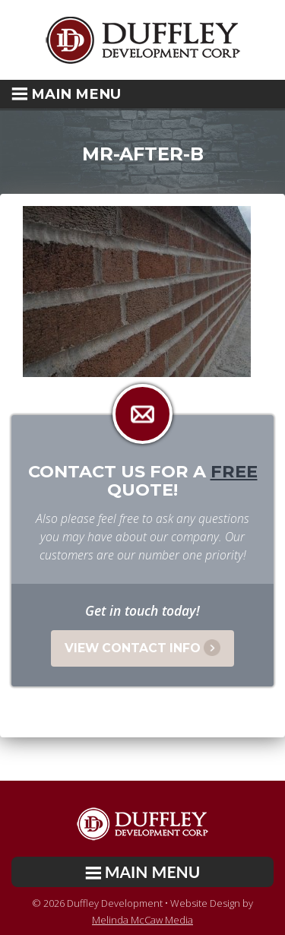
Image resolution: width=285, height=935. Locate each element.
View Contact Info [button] (142, 647)
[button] (142, 94)
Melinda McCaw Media (142, 920)
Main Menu (66, 94)
